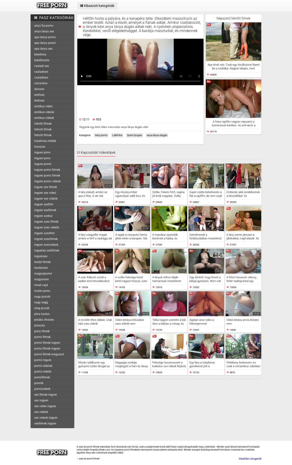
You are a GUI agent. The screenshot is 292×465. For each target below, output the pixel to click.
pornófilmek (42, 377)
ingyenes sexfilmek (46, 250)
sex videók (41, 412)
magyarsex (41, 279)
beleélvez (40, 54)
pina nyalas (42, 314)
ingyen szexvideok (46, 244)
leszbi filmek (42, 262)
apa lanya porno (45, 37)
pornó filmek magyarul (49, 354)
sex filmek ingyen (45, 394)
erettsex (39, 95)
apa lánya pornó (45, 43)
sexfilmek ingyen (45, 423)
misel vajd (41, 285)
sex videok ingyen (46, 417)
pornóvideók (42, 389)
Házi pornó (101, 135)
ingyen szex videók (46, 227)
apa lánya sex (43, 48)
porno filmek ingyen (47, 348)
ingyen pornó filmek (47, 169)
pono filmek (42, 331)
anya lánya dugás (157, 135)
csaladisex (41, 71)
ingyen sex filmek (45, 187)
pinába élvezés (44, 319)
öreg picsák (41, 308)
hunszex (39, 146)
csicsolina (40, 83)
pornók (38, 383)
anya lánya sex (44, 31)
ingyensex (40, 256)
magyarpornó (43, 273)
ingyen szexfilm (44, 233)
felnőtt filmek (43, 123)
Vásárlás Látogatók (250, 458)
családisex (41, 77)
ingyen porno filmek (47, 175)
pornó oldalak (43, 366)
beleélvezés (41, 60)
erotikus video (43, 106)
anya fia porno (43, 25)
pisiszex (39, 325)
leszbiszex (41, 268)
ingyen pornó (42, 164)
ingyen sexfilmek (45, 210)
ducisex (39, 89)
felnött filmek (43, 135)
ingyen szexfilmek (46, 239)
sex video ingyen (45, 406)
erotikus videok (44, 112)
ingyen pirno (42, 152)
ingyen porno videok (47, 181)
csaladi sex (41, 66)
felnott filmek (43, 129)
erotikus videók (44, 118)
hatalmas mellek (45, 141)
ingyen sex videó (45, 193)
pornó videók (42, 371)
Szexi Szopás (134, 135)
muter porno (42, 291)
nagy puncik (42, 296)
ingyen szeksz (43, 216)
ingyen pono (42, 158)
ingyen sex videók (46, 198)
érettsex (39, 100)
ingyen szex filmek (46, 221)
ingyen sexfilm (43, 204)
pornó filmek (42, 337)
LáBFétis (117, 135)
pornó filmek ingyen (47, 342)
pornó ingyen (42, 360)
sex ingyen (41, 400)
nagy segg (41, 302)
